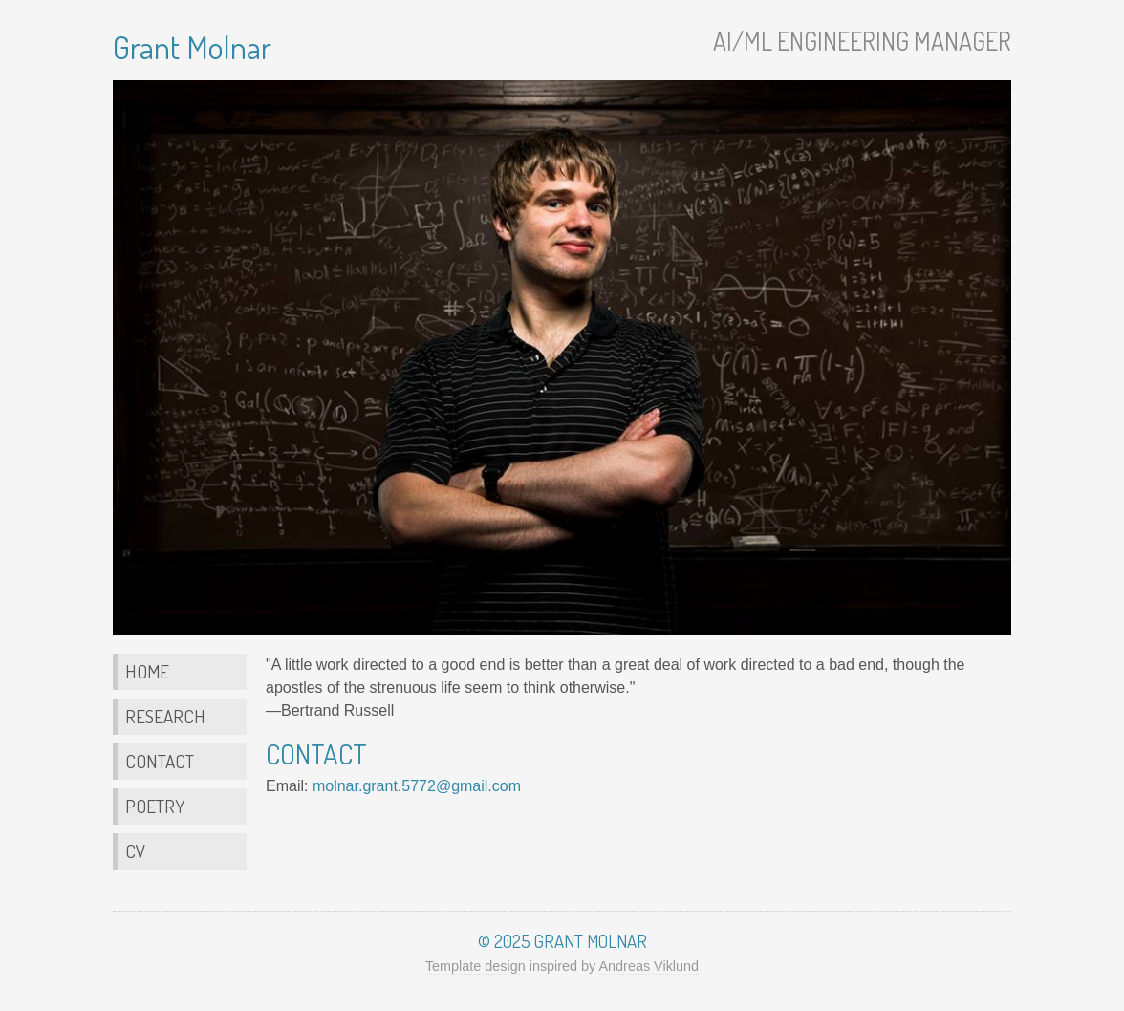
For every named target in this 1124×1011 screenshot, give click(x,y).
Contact (159, 761)
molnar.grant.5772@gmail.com (417, 786)
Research (165, 716)
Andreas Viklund (649, 966)
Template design (475, 966)
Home (147, 671)
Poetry (154, 806)
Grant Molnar (192, 46)
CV (135, 851)
